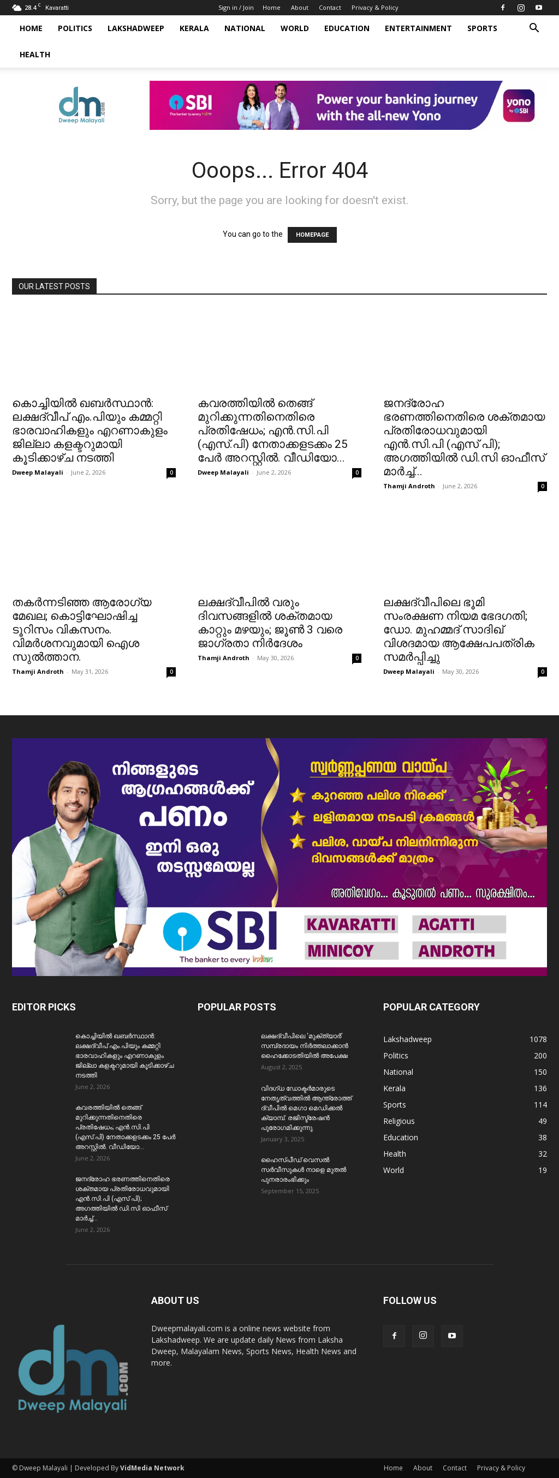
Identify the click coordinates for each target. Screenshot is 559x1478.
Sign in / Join (236, 7)
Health (35, 54)
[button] (534, 29)
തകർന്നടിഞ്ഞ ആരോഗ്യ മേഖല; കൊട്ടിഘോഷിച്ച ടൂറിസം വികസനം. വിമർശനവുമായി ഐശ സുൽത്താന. (81, 629)
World (295, 28)
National (244, 28)
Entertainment (418, 28)
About (299, 7)
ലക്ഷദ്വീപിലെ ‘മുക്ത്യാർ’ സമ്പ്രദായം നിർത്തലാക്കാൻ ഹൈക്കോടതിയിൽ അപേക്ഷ (304, 1046)
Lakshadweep (136, 28)
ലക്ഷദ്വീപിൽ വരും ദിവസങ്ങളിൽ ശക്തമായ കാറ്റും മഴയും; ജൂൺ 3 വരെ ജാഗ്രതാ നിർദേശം (270, 623)
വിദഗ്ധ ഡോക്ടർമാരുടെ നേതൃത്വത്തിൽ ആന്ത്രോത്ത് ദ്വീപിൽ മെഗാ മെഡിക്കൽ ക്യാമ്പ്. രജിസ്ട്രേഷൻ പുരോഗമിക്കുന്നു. (306, 1108)
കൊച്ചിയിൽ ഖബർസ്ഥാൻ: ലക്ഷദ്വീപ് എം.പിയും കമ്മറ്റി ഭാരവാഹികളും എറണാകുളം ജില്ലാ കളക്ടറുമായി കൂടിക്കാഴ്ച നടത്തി (90, 430)
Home (272, 7)
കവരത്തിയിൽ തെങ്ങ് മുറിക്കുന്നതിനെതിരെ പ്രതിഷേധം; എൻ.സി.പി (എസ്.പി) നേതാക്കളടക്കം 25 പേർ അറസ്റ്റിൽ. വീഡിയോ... (273, 430)
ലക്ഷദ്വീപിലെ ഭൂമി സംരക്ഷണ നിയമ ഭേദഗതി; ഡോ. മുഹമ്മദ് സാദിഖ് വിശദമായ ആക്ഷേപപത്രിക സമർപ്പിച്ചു (458, 629)
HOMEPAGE (312, 234)
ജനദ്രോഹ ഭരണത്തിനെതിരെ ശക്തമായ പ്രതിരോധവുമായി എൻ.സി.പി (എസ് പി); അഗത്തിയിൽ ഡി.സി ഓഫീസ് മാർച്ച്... (464, 437)
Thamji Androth (409, 486)
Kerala (194, 28)
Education (347, 28)
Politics (75, 28)
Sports (482, 28)
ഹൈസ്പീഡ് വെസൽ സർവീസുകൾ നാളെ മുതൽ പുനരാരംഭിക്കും (303, 1169)
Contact (330, 7)
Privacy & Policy (375, 7)
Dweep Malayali (37, 472)
